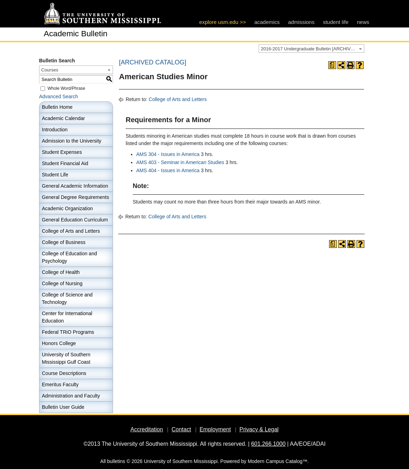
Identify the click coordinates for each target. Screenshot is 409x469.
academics (267, 22)
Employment (215, 429)
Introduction (55, 129)
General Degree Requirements (75, 197)
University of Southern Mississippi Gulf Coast (66, 358)
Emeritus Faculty (60, 384)
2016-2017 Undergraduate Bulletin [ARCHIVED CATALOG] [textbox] (312, 48)
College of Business (64, 242)
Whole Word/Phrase (66, 88)
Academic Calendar (63, 118)
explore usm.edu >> (222, 22)
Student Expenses (62, 152)
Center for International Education (67, 317)
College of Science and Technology (67, 298)
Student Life (55, 174)
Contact (181, 429)
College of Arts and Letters (71, 231)
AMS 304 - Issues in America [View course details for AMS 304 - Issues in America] (168, 154)
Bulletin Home (57, 107)
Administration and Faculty (71, 396)
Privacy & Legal (258, 429)
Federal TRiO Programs (68, 332)
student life (335, 22)
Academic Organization (67, 208)
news (363, 22)
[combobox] (311, 48)
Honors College (59, 343)
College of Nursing (62, 283)
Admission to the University (71, 141)
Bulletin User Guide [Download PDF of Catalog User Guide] (63, 407)
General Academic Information (75, 186)
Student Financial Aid (65, 163)
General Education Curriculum (75, 220)
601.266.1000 (268, 444)
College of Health (61, 272)
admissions (301, 22)
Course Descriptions (64, 373)
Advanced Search (58, 96)
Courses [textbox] (49, 70)
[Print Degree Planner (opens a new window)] (332, 65)
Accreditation (147, 429)
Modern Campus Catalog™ (278, 461)
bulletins (116, 461)
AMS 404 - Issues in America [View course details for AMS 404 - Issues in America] (168, 170)
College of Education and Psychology (69, 257)
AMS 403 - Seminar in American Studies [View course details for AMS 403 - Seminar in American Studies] (180, 162)
